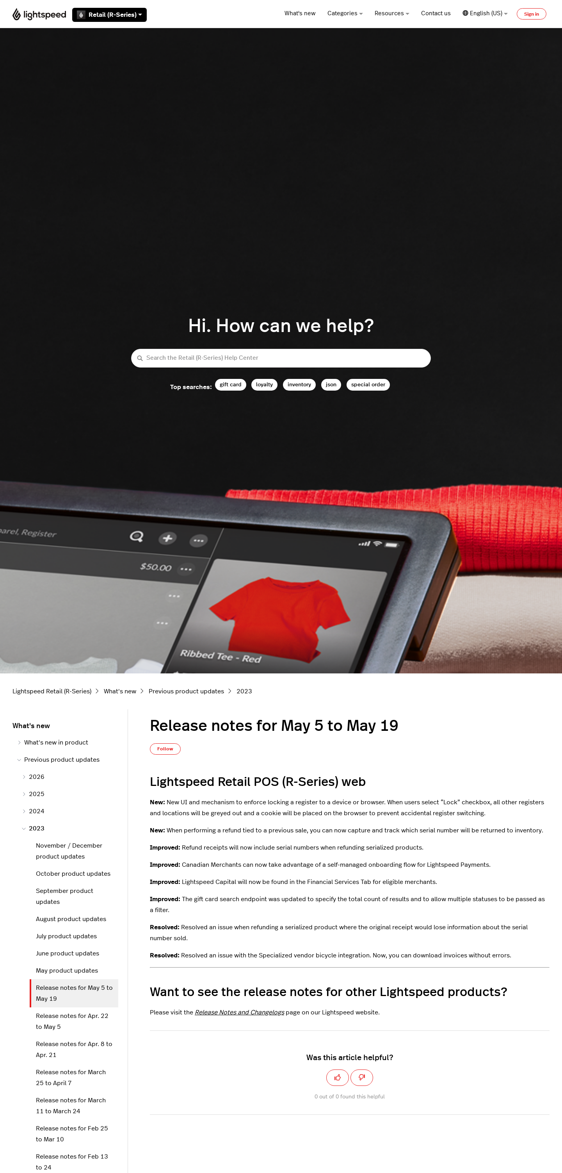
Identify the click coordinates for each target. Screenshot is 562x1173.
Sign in (531, 14)
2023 (244, 691)
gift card (231, 384)
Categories (345, 13)
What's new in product (52, 742)
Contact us (436, 13)
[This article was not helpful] (361, 1077)
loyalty (264, 384)
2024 (33, 811)
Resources (392, 13)
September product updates (64, 896)
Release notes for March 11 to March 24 (71, 1105)
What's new (300, 13)
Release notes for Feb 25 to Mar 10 (72, 1134)
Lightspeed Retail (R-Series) (51, 691)
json (331, 384)
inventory (299, 384)
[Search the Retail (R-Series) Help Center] (281, 358)
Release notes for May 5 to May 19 (74, 993)
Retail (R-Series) (109, 15)
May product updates (67, 971)
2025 (33, 794)
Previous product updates (186, 691)
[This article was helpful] (337, 1077)
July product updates (66, 936)
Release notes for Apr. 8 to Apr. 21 (74, 1049)
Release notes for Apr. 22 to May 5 (72, 1021)
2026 (33, 777)
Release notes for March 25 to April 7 (71, 1077)
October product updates (73, 874)
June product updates (67, 953)
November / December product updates (69, 851)
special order (368, 384)
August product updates (71, 919)
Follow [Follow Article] (165, 748)
